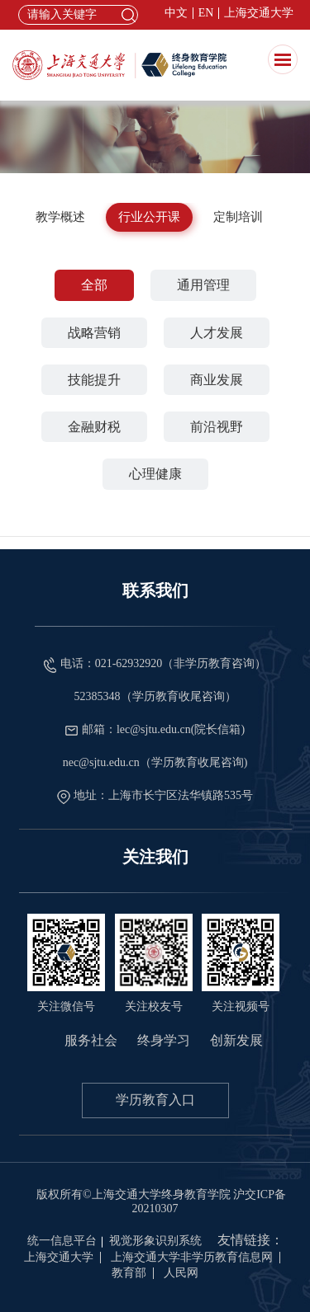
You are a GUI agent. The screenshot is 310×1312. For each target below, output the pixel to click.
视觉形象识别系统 (155, 1240)
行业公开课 (149, 216)
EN (206, 13)
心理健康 (155, 474)
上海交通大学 (258, 13)
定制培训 (238, 216)
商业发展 (216, 380)
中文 (176, 13)
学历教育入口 (155, 1100)
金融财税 (94, 427)
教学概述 (60, 216)
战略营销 (94, 333)
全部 (94, 285)
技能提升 (94, 380)
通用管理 (203, 285)
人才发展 (216, 333)
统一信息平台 (62, 1240)
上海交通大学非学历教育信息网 (192, 1257)
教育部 (129, 1273)
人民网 (181, 1273)
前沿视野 (216, 427)
